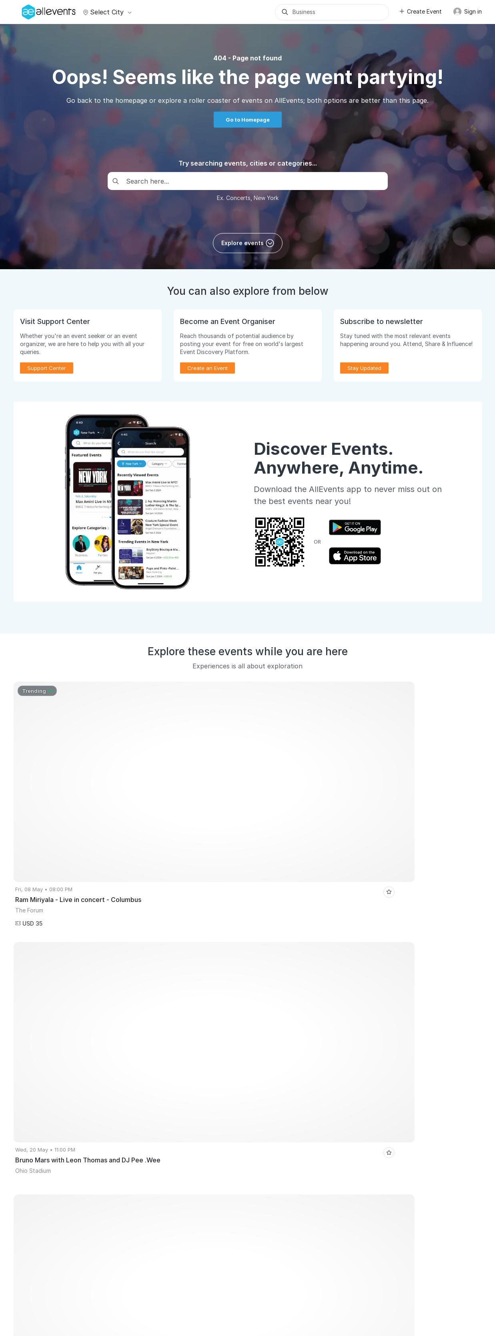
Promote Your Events (44, 1090)
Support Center (46, 368)
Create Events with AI (44, 1147)
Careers (50, 1285)
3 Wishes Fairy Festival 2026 (52, 1019)
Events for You (156, 1079)
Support (79, 1285)
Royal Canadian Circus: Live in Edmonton (68, 1007)
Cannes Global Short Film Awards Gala (65, 995)
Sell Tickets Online (41, 1101)
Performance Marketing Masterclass (62, 1257)
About (25, 1285)
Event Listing (33, 1170)
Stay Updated (364, 368)
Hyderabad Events (40, 983)
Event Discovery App (163, 1113)
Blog (263, 1124)
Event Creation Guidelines (50, 1193)
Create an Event (207, 368)
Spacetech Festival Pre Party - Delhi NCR (182, 1007)
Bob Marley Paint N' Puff (275, 1007)
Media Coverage (117, 1285)
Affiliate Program (278, 1101)
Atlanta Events (139, 983)
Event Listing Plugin (282, 1079)
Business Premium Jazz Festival (303, 983)
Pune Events (185, 983)
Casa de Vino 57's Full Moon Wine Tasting (408, 983)
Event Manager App (42, 1136)
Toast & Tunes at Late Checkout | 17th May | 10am (392, 995)
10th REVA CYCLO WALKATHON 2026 (363, 1007)
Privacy (207, 1285)
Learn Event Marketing (46, 1181)
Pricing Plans (34, 1124)
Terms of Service (168, 1285)
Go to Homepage (248, 119)
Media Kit (269, 1090)
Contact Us (238, 1285)
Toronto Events (233, 983)
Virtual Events (155, 1090)
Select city (106, 12)
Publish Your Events (42, 1079)
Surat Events (92, 983)
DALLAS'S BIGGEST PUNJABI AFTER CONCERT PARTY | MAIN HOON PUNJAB (221, 995)
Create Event (420, 11)
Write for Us (153, 1124)
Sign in (467, 11)
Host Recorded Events (45, 1113)
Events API (31, 1159)
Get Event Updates (161, 1101)
